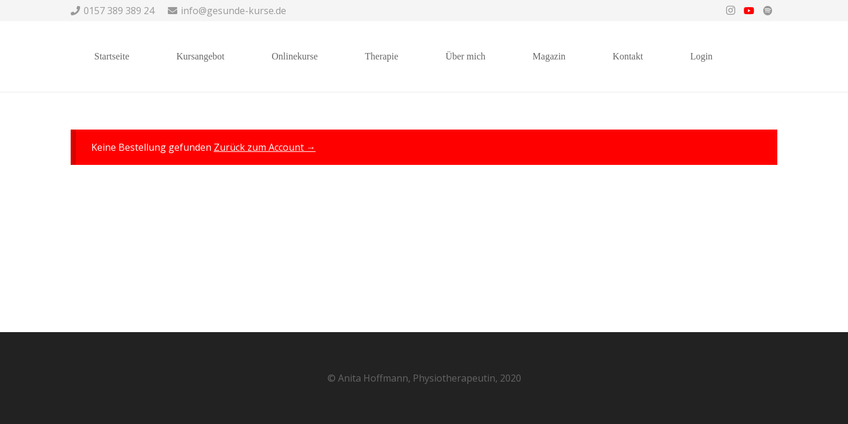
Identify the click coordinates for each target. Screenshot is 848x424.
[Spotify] (767, 10)
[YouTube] (749, 10)
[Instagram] (730, 10)
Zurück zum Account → (265, 147)
